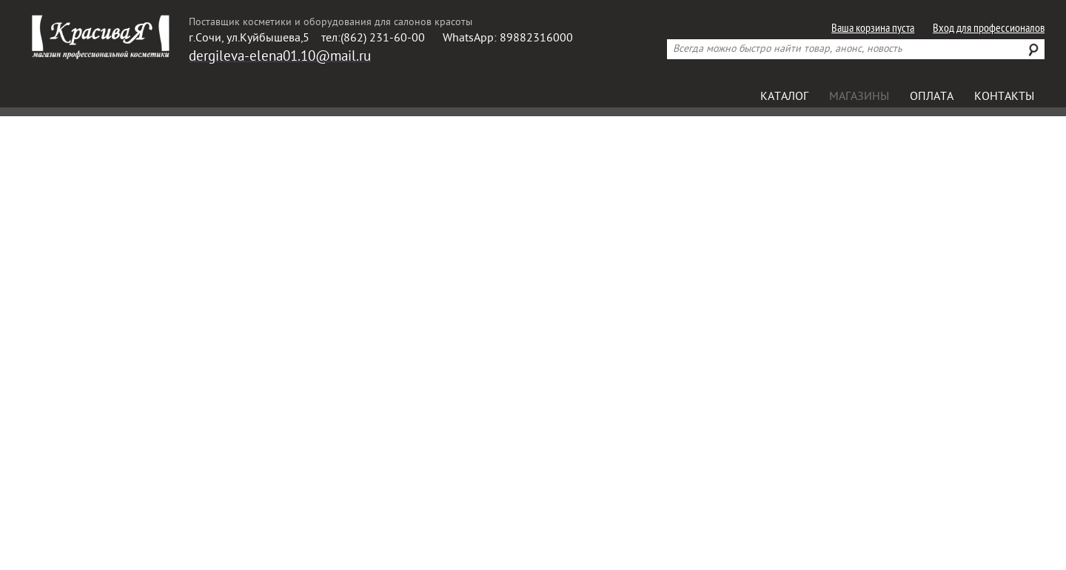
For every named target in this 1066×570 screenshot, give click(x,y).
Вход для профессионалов (989, 29)
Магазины (859, 97)
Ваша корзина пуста (872, 29)
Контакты (1004, 97)
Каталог (784, 97)
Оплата (931, 97)
